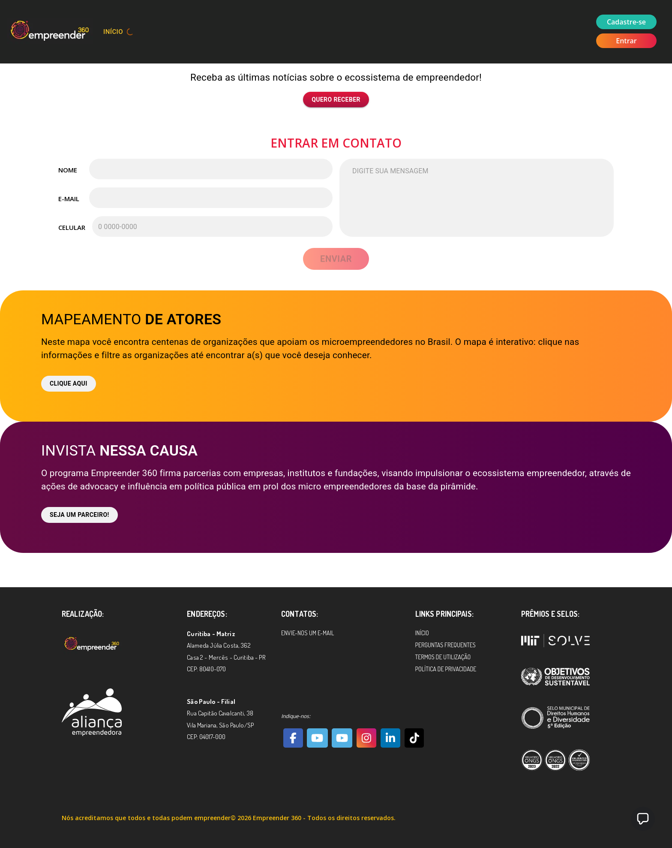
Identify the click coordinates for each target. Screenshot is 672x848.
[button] (643, 819)
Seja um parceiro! (79, 515)
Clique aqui (68, 384)
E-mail (68, 198)
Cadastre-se (626, 22)
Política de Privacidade (446, 669)
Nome (67, 170)
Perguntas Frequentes (445, 645)
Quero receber (336, 100)
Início (113, 31)
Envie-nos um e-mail (307, 633)
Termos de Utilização (443, 657)
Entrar (626, 40)
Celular (71, 227)
